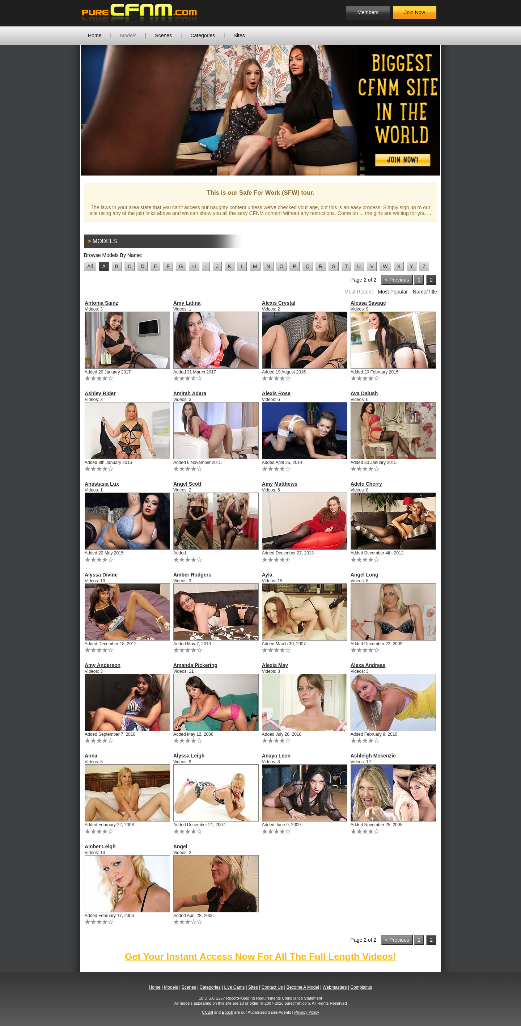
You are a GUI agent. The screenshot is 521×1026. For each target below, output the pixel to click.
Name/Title (425, 292)
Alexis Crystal (279, 303)
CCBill (207, 1012)
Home (94, 35)
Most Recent (358, 292)
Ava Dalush (364, 393)
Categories (202, 35)
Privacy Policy (306, 1012)
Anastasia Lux (102, 484)
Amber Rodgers (192, 575)
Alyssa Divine (101, 575)
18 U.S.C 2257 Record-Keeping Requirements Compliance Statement (260, 998)
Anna (91, 756)
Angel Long (364, 575)
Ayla (267, 575)
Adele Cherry (366, 484)
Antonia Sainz (101, 303)
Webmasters (334, 987)
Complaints (361, 987)
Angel (180, 846)
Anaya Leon (276, 756)
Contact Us (272, 987)
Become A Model (303, 987)
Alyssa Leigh (188, 756)
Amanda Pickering (195, 665)
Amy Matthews (279, 484)
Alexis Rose (276, 393)
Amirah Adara (189, 393)
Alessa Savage (368, 303)
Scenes (163, 35)
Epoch (227, 1012)
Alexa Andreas (368, 665)
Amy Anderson (102, 665)
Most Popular (392, 292)
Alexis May (275, 665)
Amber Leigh (100, 846)
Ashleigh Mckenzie (373, 756)
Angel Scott (187, 484)
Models (128, 35)
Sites (239, 35)
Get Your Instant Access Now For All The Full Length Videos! (260, 956)
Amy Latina (186, 303)
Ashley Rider (100, 393)
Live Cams (234, 987)
